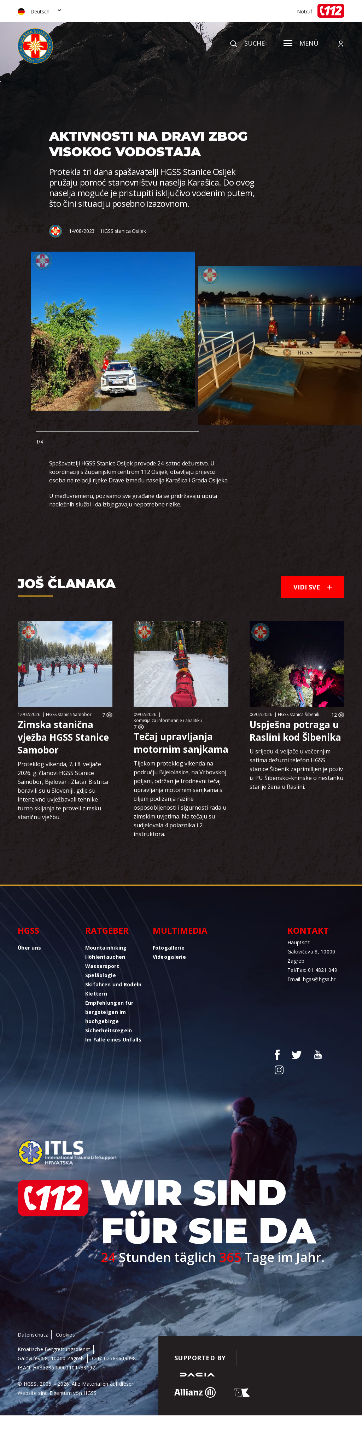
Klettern (96, 993)
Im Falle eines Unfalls (113, 1039)
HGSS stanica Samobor (69, 714)
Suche (247, 43)
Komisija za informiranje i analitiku (168, 720)
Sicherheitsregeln (108, 1030)
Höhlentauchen (105, 956)
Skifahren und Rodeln (113, 984)
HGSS (28, 930)
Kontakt (308, 930)
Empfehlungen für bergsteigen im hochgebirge (109, 1012)
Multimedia (180, 930)
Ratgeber (107, 930)
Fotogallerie (169, 947)
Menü (301, 43)
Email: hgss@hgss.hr (311, 979)
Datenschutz (33, 1334)
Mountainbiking (106, 947)
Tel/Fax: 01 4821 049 (312, 970)
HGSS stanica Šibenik (298, 714)
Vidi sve (312, 587)
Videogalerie (169, 956)
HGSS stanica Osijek (123, 231)
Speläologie (100, 975)
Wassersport (102, 966)
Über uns (29, 947)
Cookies (65, 1334)
